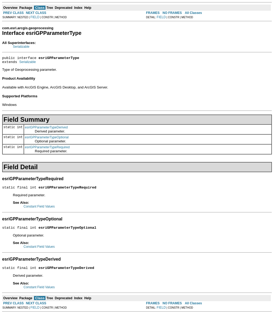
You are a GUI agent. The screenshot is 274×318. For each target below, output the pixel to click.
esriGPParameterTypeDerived (46, 129)
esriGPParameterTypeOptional (46, 139)
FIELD (35, 17)
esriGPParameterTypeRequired (47, 149)
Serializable (21, 47)
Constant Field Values (39, 209)
